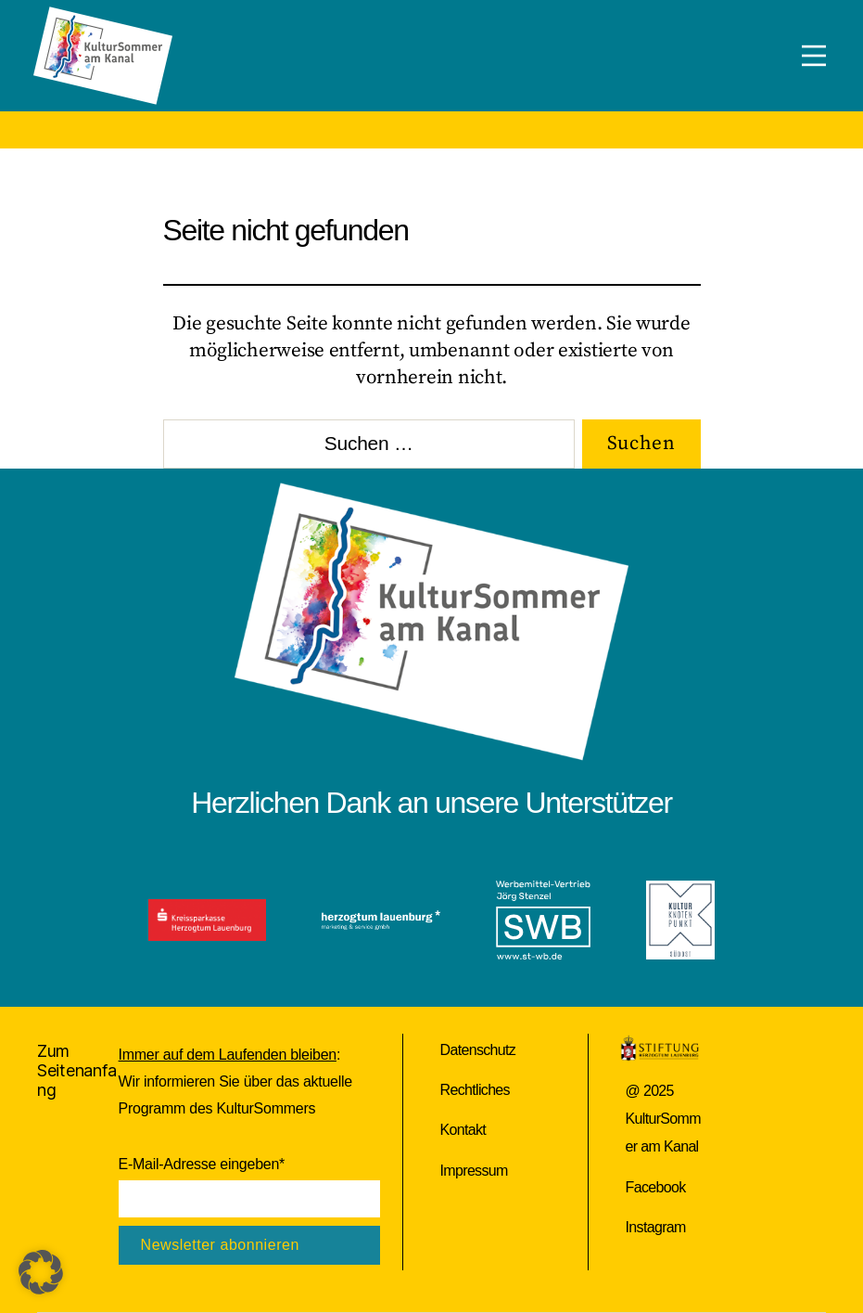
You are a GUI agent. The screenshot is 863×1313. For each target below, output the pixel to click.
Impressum (474, 1170)
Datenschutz (478, 1050)
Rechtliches (475, 1090)
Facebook (656, 1187)
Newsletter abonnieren (220, 1245)
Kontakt (463, 1130)
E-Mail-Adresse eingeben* (202, 1164)
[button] (41, 1272)
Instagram (656, 1227)
